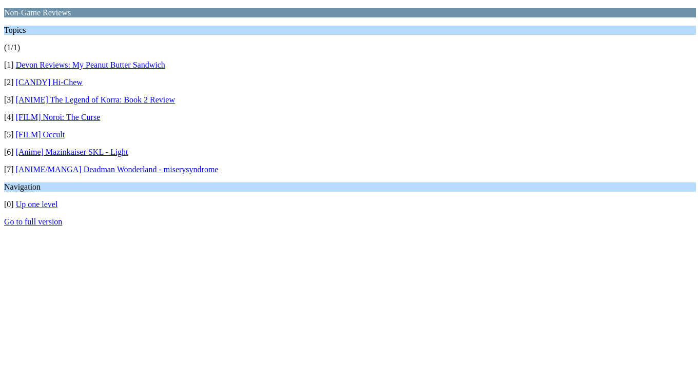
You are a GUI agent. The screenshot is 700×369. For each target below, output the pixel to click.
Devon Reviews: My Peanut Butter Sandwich (90, 64)
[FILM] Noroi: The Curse (58, 117)
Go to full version (33, 221)
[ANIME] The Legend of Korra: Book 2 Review (95, 99)
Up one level (37, 204)
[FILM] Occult (40, 134)
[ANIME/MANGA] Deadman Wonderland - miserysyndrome (117, 169)
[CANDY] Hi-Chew (49, 82)
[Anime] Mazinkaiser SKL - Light (72, 152)
